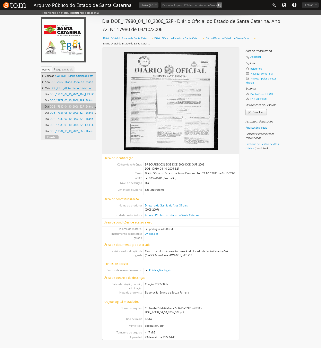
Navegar (147, 5)
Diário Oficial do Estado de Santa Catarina (127, 38)
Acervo (46, 69)
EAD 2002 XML (256, 99)
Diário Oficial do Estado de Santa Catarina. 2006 (178, 38)
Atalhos (294, 5)
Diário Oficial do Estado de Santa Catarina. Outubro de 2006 (230, 38)
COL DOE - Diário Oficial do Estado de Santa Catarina (87, 76)
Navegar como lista (259, 73)
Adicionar (255, 57)
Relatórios (254, 68)
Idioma (284, 5)
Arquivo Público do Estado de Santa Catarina (172, 215)
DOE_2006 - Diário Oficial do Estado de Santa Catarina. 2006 (86, 82)
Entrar (309, 5)
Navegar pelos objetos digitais (261, 80)
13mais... (51, 137)
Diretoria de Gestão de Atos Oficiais (166, 205)
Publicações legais (160, 270)
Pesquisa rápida (63, 69)
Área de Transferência (274, 5)
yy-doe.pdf (151, 234)
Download (256, 112)
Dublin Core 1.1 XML (260, 94)
